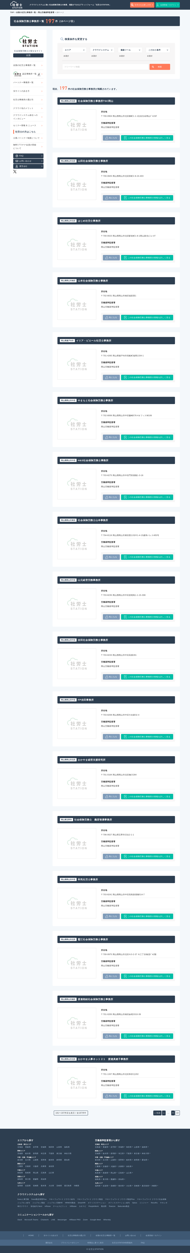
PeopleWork (94, 1206)
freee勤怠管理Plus (39, 1199)
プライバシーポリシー (70, 1243)
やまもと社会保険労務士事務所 (95, 400)
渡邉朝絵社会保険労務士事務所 (95, 999)
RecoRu (154, 1203)
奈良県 (51, 1166)
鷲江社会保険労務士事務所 (93, 939)
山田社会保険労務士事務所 (93, 161)
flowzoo (112, 1206)
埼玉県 (43, 1153)
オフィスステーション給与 (119, 1203)
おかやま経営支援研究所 (92, 759)
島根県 (28, 1173)
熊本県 (43, 1186)
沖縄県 (76, 1186)
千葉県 (51, 1153)
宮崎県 (59, 1186)
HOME (31, 1235)
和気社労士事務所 (88, 879)
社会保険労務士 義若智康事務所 (93, 819)
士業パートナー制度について (26, 138)
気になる (113, 138)
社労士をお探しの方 (143, 5)
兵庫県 (43, 1166)
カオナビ (82, 1206)
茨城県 (20, 1153)
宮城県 (43, 1147)
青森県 (28, 1147)
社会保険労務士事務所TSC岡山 (95, 101)
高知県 (43, 1179)
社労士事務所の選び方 (23, 100)
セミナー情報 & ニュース (24, 125)
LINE (53, 1220)
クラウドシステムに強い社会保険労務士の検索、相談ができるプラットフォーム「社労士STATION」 (70, 5)
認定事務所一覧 (27, 74)
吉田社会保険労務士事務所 (93, 640)
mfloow (48, 1206)
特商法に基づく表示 (95, 1243)
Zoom (85, 1220)
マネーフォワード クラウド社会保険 (151, 1199)
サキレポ (163, 1203)
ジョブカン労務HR (55, 1203)
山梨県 (35, 1160)
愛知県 (67, 1160)
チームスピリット (60, 1206)
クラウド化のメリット (23, 108)
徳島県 (20, 1179)
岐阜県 (51, 1160)
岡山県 (35, 1173)
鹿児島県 (67, 1186)
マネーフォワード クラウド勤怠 (90, 1199)
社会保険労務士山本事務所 (93, 520)
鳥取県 (20, 1173)
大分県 (51, 1186)
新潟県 (20, 1160)
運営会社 (23, 166)
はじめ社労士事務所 (89, 220)
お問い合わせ (25, 161)
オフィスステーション (97, 1203)
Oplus (134, 1203)
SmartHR (81, 1203)
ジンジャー (144, 1203)
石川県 (28, 1160)
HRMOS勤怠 (70, 1203)
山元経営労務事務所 (89, 580)
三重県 (20, 1166)
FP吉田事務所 (86, 700)
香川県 (28, 1179)
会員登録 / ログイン (168, 5)
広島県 (43, 1173)
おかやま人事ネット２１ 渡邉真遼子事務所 (103, 1059)
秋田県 (51, 1147)
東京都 (59, 1153)
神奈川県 (67, 1153)
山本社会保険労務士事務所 (93, 280)
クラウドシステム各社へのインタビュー (25, 117)
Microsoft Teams (31, 1220)
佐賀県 (28, 1186)
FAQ (21, 156)
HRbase (73, 1206)
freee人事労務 (23, 1199)
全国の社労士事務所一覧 (24, 65)
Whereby (107, 1220)
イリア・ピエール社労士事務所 (93, 340)
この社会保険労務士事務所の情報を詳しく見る (149, 138)
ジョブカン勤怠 (38, 1203)
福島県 (67, 1147)
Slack (19, 1220)
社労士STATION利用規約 (122, 1243)
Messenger (62, 1220)
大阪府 (35, 1166)
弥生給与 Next (36, 1206)
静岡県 (59, 1160)
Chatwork (45, 1220)
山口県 (51, 1173)
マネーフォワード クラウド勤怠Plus (120, 1199)
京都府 (28, 1166)
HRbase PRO (75, 1220)
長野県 (43, 1160)
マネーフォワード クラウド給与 (62, 1199)
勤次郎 (104, 1206)
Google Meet (95, 1220)
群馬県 (35, 1153)
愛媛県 (35, 1179)
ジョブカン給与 (23, 1203)
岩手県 (35, 1147)
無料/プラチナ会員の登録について (24, 146)
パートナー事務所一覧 (23, 82)
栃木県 (28, 1153)
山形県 (59, 1147)
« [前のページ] (163, 1113)
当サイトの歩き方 (21, 91)
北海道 (20, 1147)
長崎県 (35, 1186)
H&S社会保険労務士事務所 (93, 460)
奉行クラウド (22, 1206)
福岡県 (20, 1186)
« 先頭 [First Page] (157, 1113)
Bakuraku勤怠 (123, 1206)
